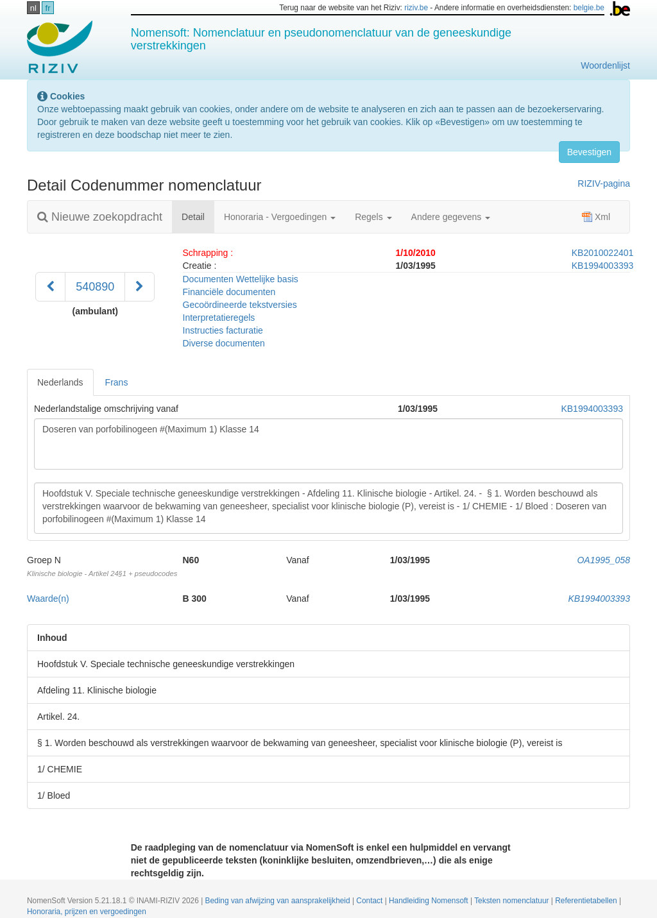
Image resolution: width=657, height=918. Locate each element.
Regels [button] (373, 217)
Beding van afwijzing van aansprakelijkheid (278, 900)
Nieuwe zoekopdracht (99, 216)
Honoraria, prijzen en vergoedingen (86, 911)
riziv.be (416, 7)
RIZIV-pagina (603, 183)
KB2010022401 (603, 253)
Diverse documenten (224, 343)
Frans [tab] (116, 382)
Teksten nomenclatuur (512, 900)
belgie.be (589, 7)
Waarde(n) (48, 598)
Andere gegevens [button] (451, 217)
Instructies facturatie (223, 330)
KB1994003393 (603, 265)
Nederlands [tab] (60, 382)
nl (33, 8)
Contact (370, 900)
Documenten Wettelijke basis (240, 279)
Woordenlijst (605, 65)
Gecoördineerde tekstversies (240, 305)
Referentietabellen (587, 900)
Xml (596, 217)
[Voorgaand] (50, 287)
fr (48, 8)
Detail (198, 216)
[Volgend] (139, 287)
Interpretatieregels (219, 317)
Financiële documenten (229, 292)
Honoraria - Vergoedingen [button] (280, 217)
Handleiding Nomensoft (429, 900)
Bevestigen (589, 152)
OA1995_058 (603, 560)
